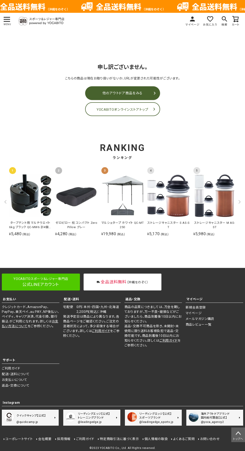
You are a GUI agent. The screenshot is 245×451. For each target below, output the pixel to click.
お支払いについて (14, 380)
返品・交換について (15, 385)
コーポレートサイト (19, 439)
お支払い (9, 299)
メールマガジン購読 (200, 319)
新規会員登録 (196, 307)
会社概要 (45, 439)
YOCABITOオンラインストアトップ (122, 110)
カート (236, 24)
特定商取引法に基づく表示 (119, 439)
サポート (9, 360)
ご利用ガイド (101, 331)
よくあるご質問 (184, 439)
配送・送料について (15, 374)
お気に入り (210, 24)
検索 (224, 24)
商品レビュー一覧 (198, 324)
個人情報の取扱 (156, 439)
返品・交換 (133, 299)
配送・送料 (71, 299)
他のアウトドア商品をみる (122, 93)
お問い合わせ (209, 439)
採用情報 (64, 439)
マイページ (192, 24)
